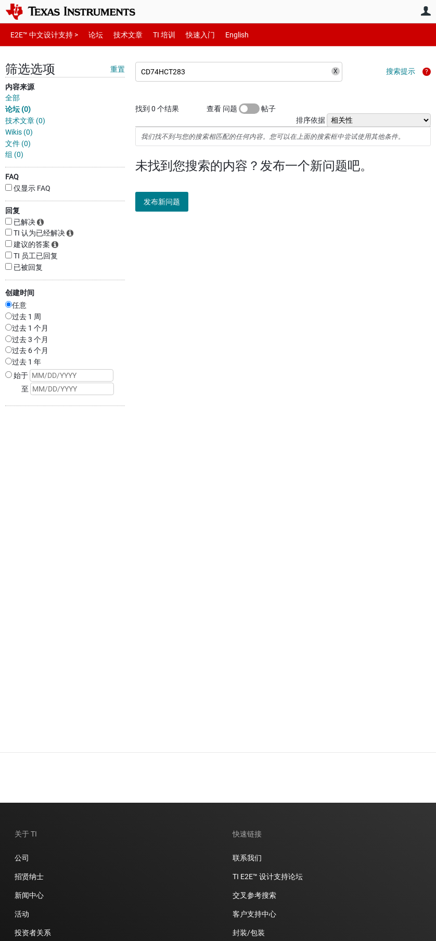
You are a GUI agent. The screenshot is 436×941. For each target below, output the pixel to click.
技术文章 (120, 34)
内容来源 (19, 87)
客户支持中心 (254, 914)
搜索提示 (400, 71)
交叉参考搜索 (254, 895)
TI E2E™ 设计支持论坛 (268, 876)
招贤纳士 (29, 876)
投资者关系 (33, 933)
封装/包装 (249, 933)
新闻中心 (29, 895)
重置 (117, 69)
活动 (22, 914)
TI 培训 (155, 34)
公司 (22, 858)
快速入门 (189, 34)
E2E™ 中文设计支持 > (41, 34)
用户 (425, 11)
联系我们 (247, 858)
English (224, 34)
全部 (12, 98)
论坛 (90, 34)
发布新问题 (169, 202)
